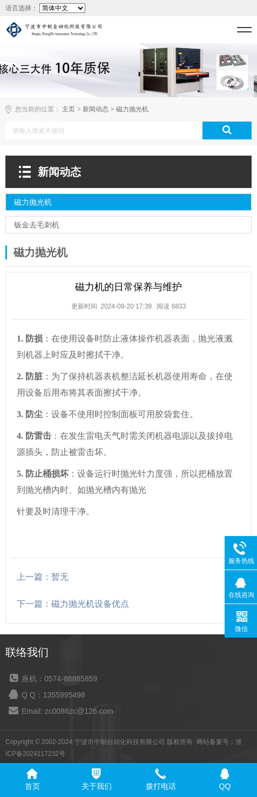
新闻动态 (96, 109)
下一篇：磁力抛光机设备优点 (73, 603)
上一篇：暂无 (43, 576)
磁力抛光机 (132, 109)
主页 (68, 109)
